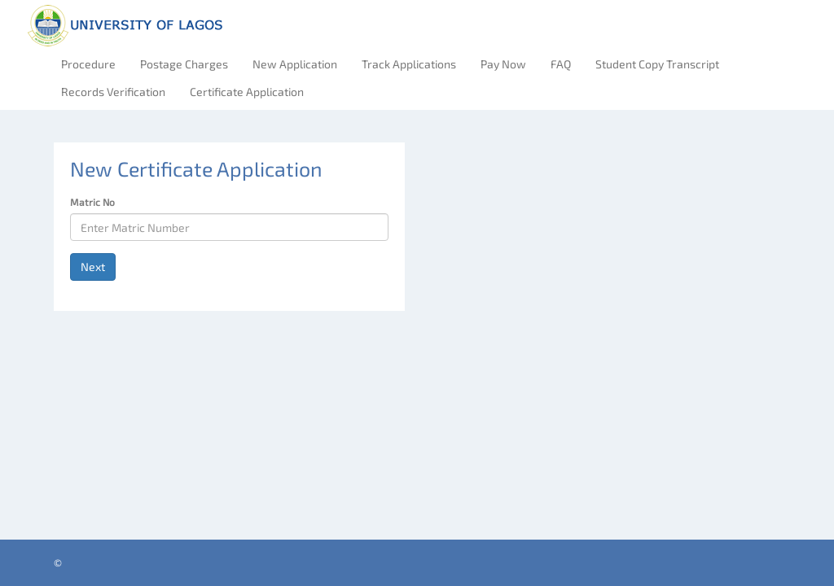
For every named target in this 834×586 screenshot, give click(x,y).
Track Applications (409, 64)
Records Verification (113, 91)
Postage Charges (184, 64)
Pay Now (503, 64)
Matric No (92, 202)
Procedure (88, 64)
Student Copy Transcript (657, 64)
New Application (294, 64)
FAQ (561, 64)
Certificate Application (247, 91)
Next (93, 266)
